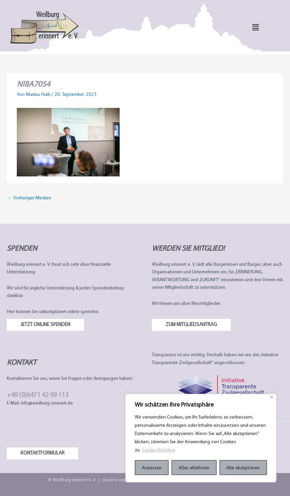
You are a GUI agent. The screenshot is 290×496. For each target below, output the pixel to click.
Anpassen (152, 467)
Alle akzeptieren (243, 467)
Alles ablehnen (194, 467)
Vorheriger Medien (29, 198)
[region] (200, 438)
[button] (255, 27)
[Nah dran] (271, 397)
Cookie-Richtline (159, 450)
